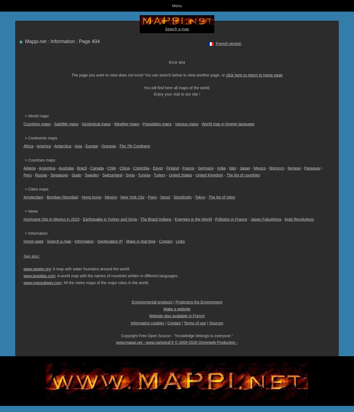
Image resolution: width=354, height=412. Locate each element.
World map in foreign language (228, 124)
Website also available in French (177, 316)
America (44, 146)
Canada (97, 168)
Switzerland (112, 175)
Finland (172, 168)
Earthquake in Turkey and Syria (110, 219)
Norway (294, 168)
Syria (130, 175)
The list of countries (243, 175)
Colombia (141, 168)
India (221, 168)
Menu (177, 6)
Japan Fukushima (266, 219)
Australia (66, 168)
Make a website (176, 309)
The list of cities (222, 197)
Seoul (165, 197)
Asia (78, 146)
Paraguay (312, 168)
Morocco (276, 168)
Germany (206, 168)
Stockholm (182, 197)
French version (228, 43)
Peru (28, 175)
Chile (111, 168)
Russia (41, 175)
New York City (132, 197)
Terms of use (195, 323)
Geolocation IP (110, 241)
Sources (216, 323)
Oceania (108, 146)
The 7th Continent (134, 146)
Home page (33, 241)
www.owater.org (37, 269)
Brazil (82, 168)
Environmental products (152, 302)
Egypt (158, 168)
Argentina (47, 168)
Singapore (59, 175)
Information (84, 241)
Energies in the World (193, 219)
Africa (28, 146)
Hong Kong (91, 197)
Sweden (92, 175)
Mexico (260, 168)
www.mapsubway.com (42, 283)
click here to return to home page (254, 75)
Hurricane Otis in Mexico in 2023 (51, 219)
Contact (165, 241)
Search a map (177, 29)
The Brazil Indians (155, 219)
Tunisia (144, 175)
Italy (232, 168)
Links (180, 241)
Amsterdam (33, 197)
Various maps (187, 124)
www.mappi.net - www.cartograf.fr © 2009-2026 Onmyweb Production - (177, 342)
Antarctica (62, 146)
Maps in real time (141, 241)
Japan (245, 168)
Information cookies (147, 323)
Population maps (157, 124)
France (188, 168)
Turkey (159, 175)
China (124, 168)
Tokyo (200, 197)
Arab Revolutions (299, 219)
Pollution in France (231, 219)
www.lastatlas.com (39, 276)
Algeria (30, 168)
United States (180, 175)
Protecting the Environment (199, 302)
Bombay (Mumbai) (62, 197)
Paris (152, 197)
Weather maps (126, 124)
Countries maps (37, 124)
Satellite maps (66, 124)
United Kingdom (209, 175)
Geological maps (96, 124)
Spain (77, 175)
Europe (91, 146)
